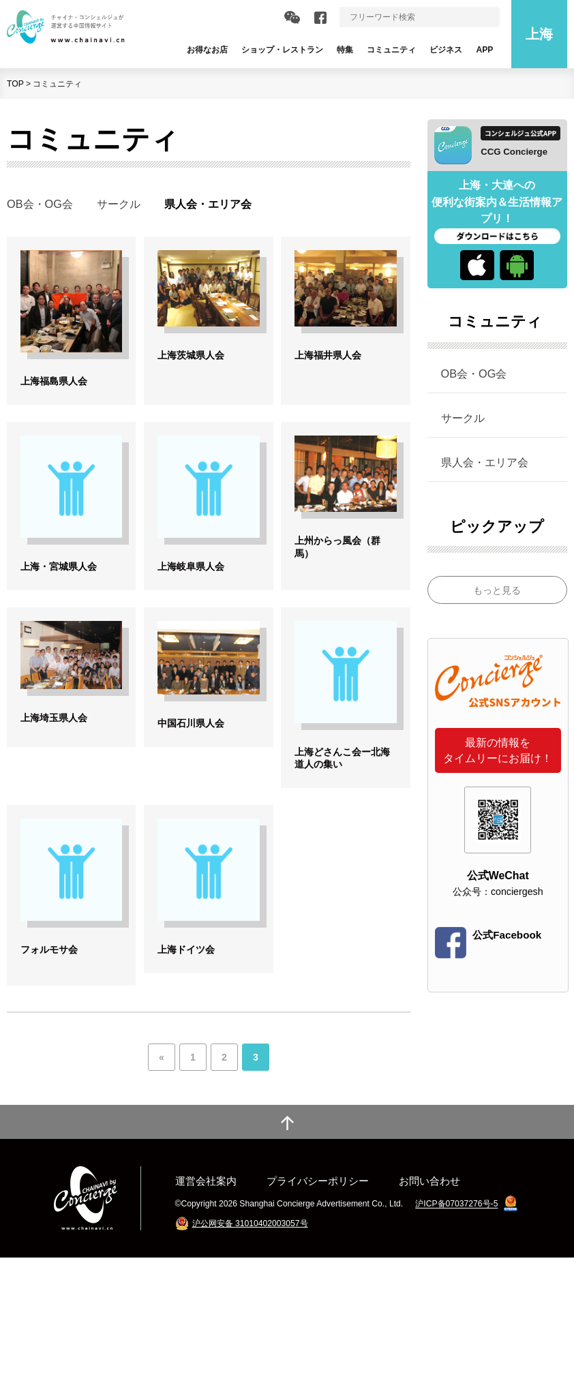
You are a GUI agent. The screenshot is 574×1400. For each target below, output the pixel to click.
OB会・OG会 (40, 204)
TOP (15, 84)
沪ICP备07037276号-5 (456, 1347)
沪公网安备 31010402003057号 (250, 1366)
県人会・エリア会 (484, 462)
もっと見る (497, 590)
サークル (118, 204)
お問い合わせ (429, 1323)
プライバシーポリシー (318, 1323)
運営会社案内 (206, 1323)
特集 (345, 50)
